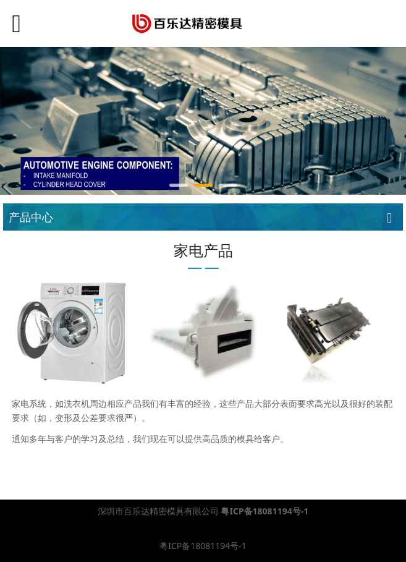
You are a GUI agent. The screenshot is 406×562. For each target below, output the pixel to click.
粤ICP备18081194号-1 (203, 545)
